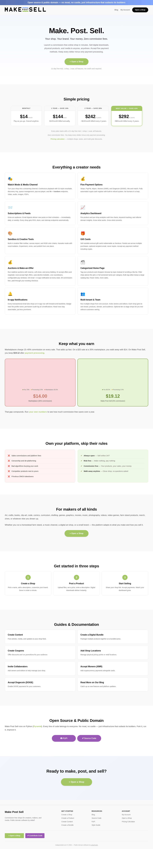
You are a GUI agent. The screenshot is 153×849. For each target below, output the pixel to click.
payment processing (34, 353)
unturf (32, 820)
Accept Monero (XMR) (91, 666)
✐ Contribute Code (34, 836)
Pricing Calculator (128, 822)
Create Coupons (16, 651)
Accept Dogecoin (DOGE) (20, 682)
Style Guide (96, 825)
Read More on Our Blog (92, 682)
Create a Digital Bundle (92, 635)
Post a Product (76, 583)
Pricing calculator (58, 139)
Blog (116, 10)
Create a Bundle (67, 825)
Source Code (96, 818)
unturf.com (94, 845)
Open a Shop (140, 10)
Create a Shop (28, 583)
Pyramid (37, 726)
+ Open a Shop (76, 62)
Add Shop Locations (90, 651)
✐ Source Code (89, 738)
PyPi (93, 822)
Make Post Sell (14, 811)
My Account (125, 10)
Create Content (15, 635)
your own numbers (38, 412)
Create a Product (67, 818)
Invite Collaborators (17, 666)
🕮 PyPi (63, 738)
